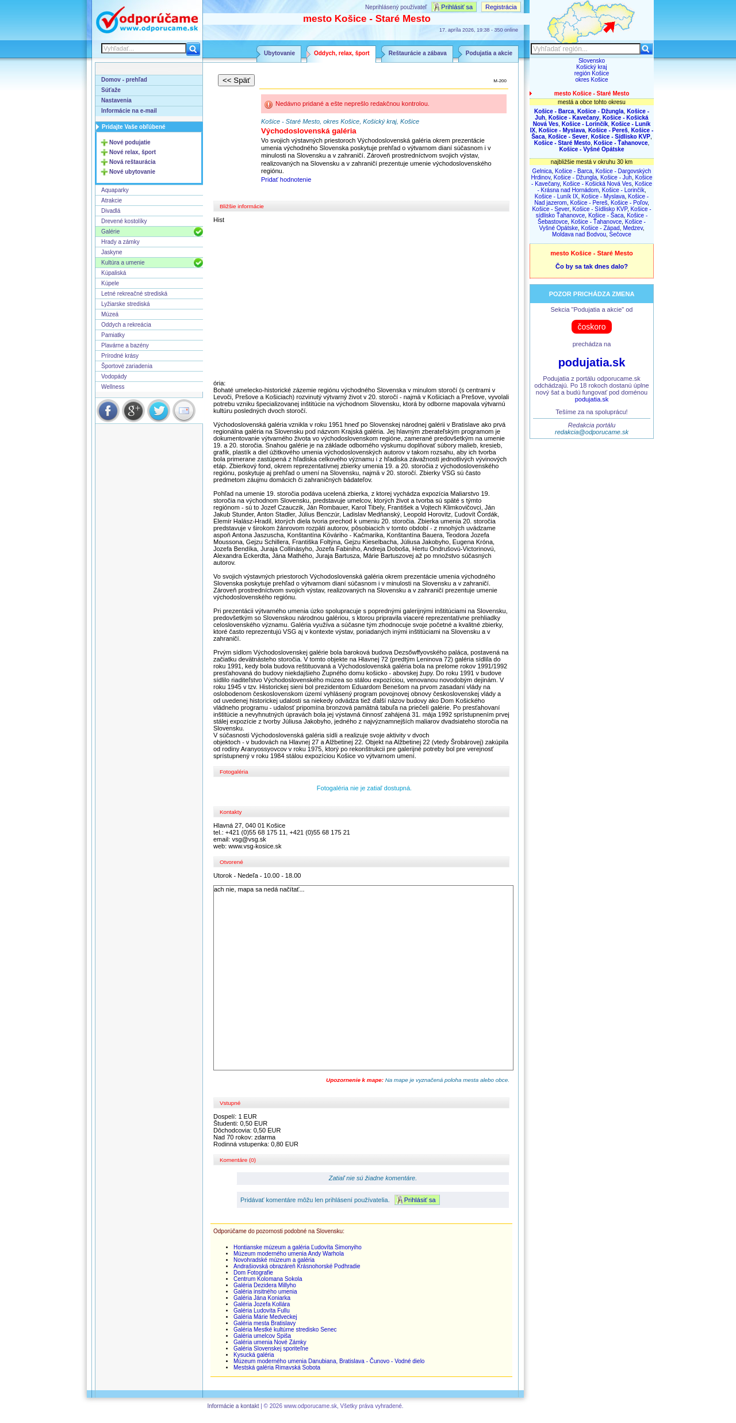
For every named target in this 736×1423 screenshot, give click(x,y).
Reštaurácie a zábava (418, 53)
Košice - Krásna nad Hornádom (595, 187)
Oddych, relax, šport (342, 53)
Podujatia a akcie (489, 53)
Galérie (110, 231)
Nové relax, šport (132, 152)
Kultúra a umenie (123, 262)
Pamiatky (113, 335)
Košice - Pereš (589, 203)
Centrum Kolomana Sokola (267, 1279)
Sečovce (620, 234)
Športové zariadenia (126, 366)
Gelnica (542, 171)
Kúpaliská (113, 273)
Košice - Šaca (606, 215)
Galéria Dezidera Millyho (264, 1285)
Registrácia (501, 6)
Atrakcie (111, 200)
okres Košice (591, 79)
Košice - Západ (600, 228)
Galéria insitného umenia (265, 1291)
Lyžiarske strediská (125, 304)
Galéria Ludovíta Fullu (261, 1310)
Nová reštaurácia (132, 162)
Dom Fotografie (253, 1272)
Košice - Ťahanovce (596, 222)
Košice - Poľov (629, 203)
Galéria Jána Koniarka (261, 1298)
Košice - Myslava (603, 196)
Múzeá (109, 314)
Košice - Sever (550, 209)
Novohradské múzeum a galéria (274, 1260)
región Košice (592, 73)
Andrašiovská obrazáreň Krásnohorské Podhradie (297, 1266)
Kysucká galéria (253, 1355)
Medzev (632, 228)
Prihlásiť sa (457, 6)
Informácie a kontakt (233, 1406)
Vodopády (114, 376)
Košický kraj (591, 67)
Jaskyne (111, 252)
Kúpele (110, 283)
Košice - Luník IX (556, 196)
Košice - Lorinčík (623, 190)
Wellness (112, 387)
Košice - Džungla (575, 177)
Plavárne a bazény (125, 345)
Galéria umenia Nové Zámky (269, 1342)
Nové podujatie (130, 142)
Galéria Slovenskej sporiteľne (270, 1348)
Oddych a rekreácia (126, 325)
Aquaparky (115, 190)
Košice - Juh (616, 177)
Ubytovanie (279, 53)
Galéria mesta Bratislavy (264, 1323)
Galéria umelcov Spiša (262, 1336)
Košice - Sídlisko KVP (599, 209)
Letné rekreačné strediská (134, 293)
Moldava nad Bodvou (579, 234)
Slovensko (591, 61)
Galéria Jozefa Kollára (261, 1304)
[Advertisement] (364, 301)
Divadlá (110, 211)
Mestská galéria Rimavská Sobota (276, 1367)
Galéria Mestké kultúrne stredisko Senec (285, 1329)
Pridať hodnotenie (286, 179)
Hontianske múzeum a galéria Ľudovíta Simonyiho (297, 1247)
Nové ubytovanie (132, 172)
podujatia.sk (592, 362)
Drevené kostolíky (124, 221)
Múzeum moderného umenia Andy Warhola (288, 1253)
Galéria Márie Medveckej (265, 1317)
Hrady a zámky (120, 242)
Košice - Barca (573, 171)
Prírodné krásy (120, 356)
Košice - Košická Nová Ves (597, 184)
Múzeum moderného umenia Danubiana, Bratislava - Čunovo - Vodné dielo (328, 1361)
